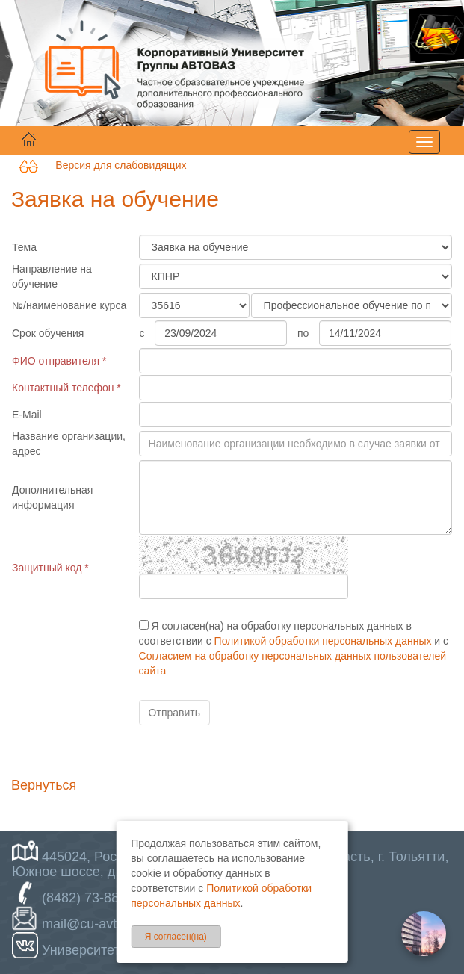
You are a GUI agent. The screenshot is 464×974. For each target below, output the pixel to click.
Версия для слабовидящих (102, 165)
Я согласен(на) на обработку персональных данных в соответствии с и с (293, 648)
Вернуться (43, 785)
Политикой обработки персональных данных (323, 641)
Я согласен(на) (176, 936)
